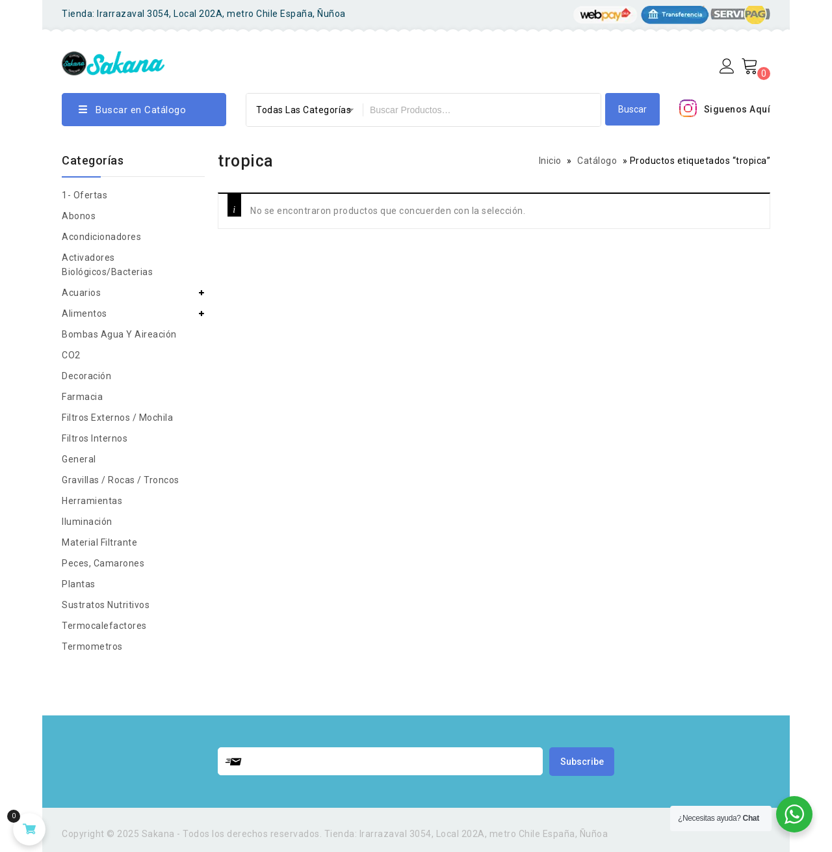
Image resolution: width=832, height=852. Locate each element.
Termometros (92, 646)
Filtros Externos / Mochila (117, 417)
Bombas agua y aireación (119, 334)
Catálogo (597, 160)
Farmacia (82, 397)
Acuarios (81, 292)
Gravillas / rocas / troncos (120, 480)
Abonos (79, 216)
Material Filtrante (99, 542)
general (79, 459)
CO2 (71, 355)
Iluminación (87, 521)
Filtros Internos (94, 438)
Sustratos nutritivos (106, 605)
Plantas (79, 584)
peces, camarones (103, 563)
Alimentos (84, 313)
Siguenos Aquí (737, 109)
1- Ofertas (84, 195)
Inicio (550, 160)
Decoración (86, 376)
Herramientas (92, 501)
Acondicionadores (101, 237)
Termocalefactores (104, 625)
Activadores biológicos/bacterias (107, 264)
